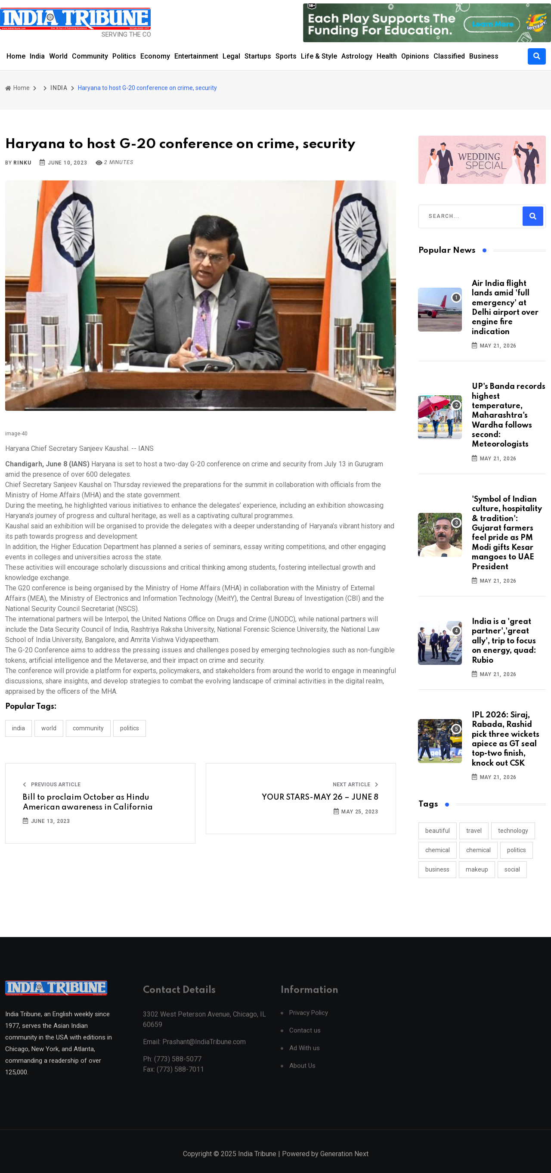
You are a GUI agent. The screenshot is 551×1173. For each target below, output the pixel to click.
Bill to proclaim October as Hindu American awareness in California (88, 802)
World (58, 56)
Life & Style (319, 56)
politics (516, 850)
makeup (477, 869)
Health (387, 56)
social (512, 869)
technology (513, 830)
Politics (124, 56)
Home (15, 56)
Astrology (356, 56)
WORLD (48, 728)
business (437, 869)
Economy (155, 56)
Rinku (22, 163)
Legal (231, 56)
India (37, 56)
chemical (437, 850)
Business (483, 56)
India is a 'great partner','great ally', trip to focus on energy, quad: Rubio (504, 641)
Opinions (415, 56)
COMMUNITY (88, 728)
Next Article (355, 785)
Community (90, 56)
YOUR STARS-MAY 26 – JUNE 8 (320, 797)
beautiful (437, 830)
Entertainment (196, 56)
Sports (286, 56)
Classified (449, 56)
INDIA (59, 87)
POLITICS (129, 728)
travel (474, 830)
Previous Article (51, 785)
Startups (258, 56)
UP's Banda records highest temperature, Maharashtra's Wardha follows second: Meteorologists (508, 415)
